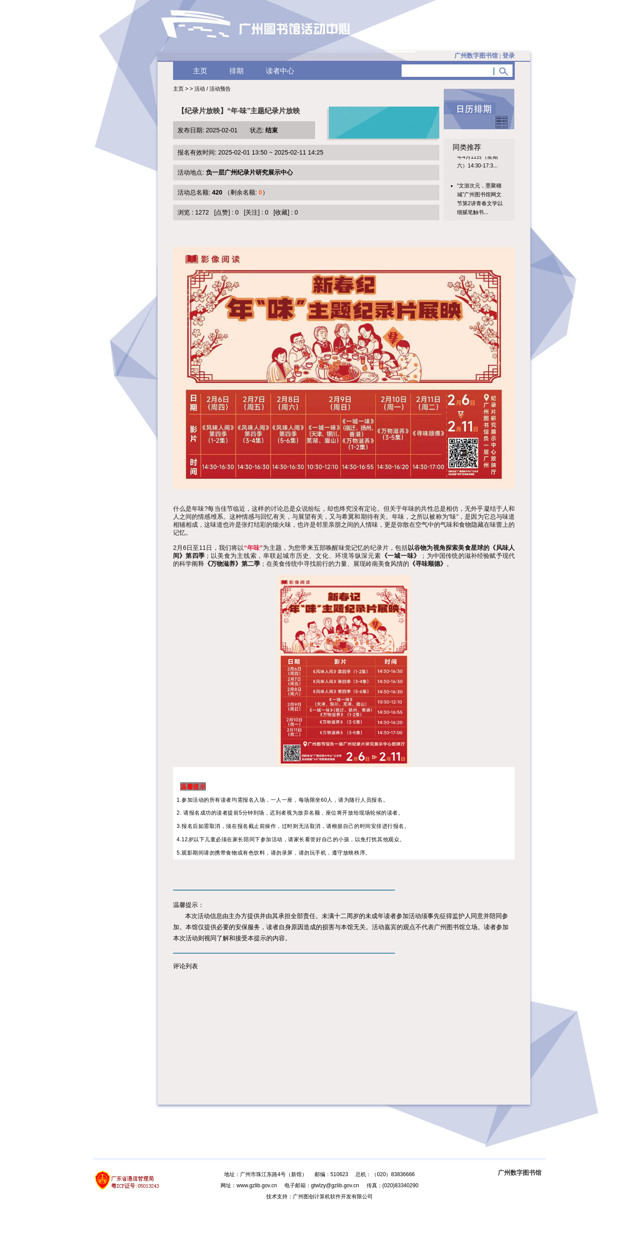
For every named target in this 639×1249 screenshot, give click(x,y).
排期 (236, 71)
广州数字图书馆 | (484, 55)
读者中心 (280, 71)
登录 (508, 55)
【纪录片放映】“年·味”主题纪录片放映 (239, 111)
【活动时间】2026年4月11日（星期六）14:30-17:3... (479, 160)
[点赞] (222, 212)
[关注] (252, 212)
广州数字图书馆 (519, 1172)
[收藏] (281, 212)
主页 (200, 71)
